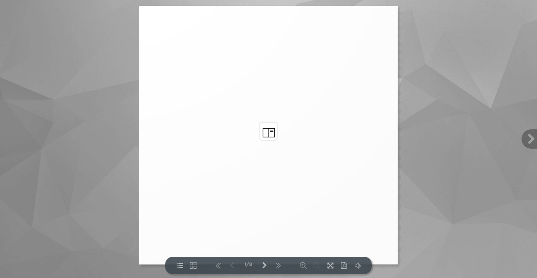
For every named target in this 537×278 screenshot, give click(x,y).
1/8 (248, 264)
